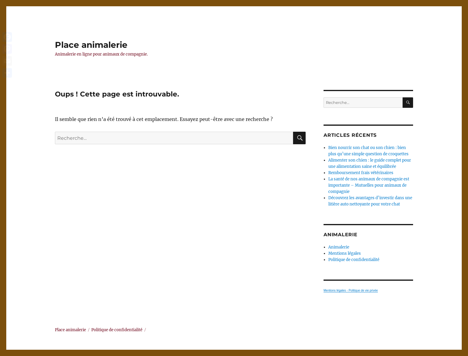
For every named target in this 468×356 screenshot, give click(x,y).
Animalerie (338, 247)
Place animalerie (91, 45)
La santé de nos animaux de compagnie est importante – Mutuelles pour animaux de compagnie (368, 185)
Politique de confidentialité (353, 259)
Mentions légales (344, 253)
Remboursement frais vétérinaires (360, 172)
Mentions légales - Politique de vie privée (351, 290)
